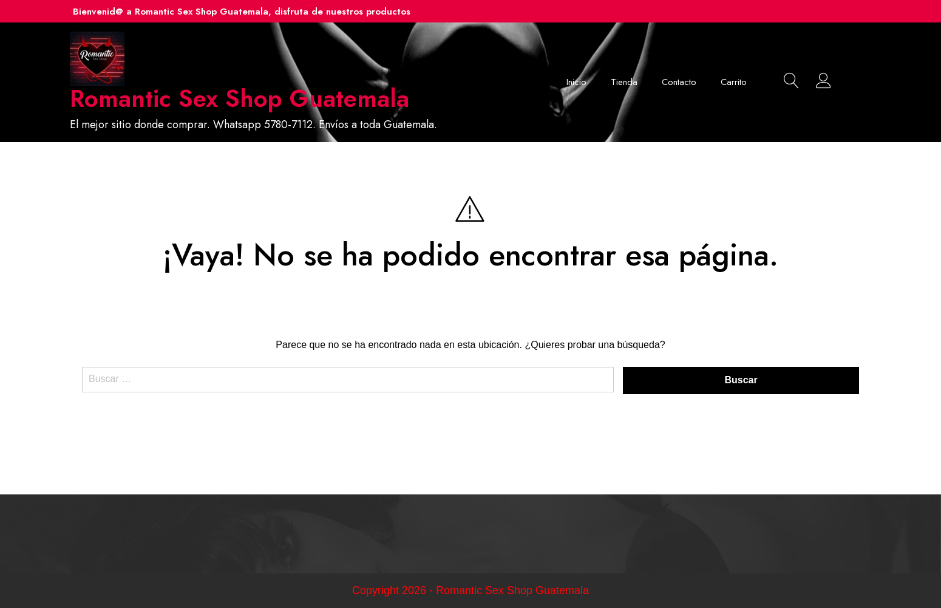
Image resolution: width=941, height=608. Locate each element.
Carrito (734, 82)
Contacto (679, 82)
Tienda (624, 82)
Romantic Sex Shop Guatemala (239, 98)
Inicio (576, 82)
